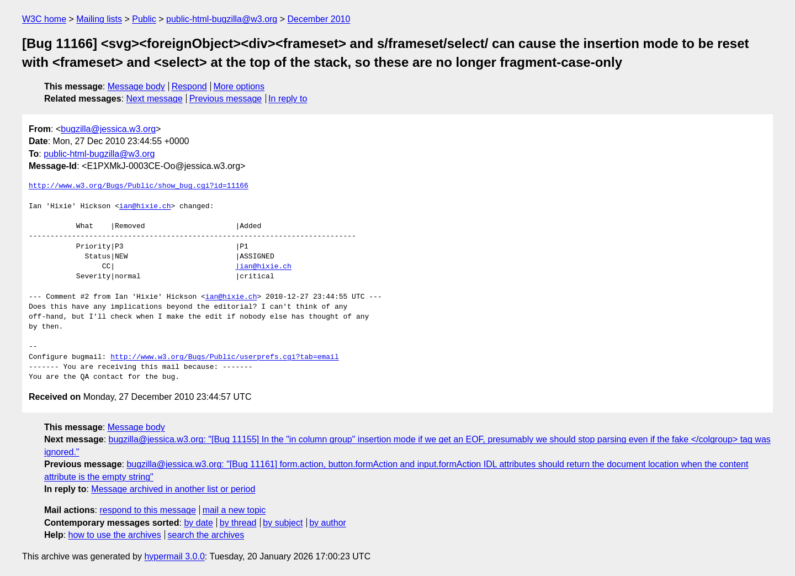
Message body (136, 86)
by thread (238, 522)
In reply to (287, 98)
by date (198, 522)
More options (239, 86)
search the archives (206, 535)
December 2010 (319, 19)
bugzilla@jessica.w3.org (108, 129)
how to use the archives (114, 535)
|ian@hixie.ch (263, 267)
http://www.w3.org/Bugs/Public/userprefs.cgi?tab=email (224, 357)
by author (327, 522)
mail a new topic (234, 510)
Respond (189, 86)
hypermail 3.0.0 (174, 556)
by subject (283, 522)
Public (144, 19)
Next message (154, 98)
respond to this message (147, 510)
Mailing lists (99, 19)
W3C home (44, 19)
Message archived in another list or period (173, 489)
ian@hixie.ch (145, 207)
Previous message (225, 98)
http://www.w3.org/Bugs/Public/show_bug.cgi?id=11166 (138, 186)
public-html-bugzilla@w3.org (221, 19)
